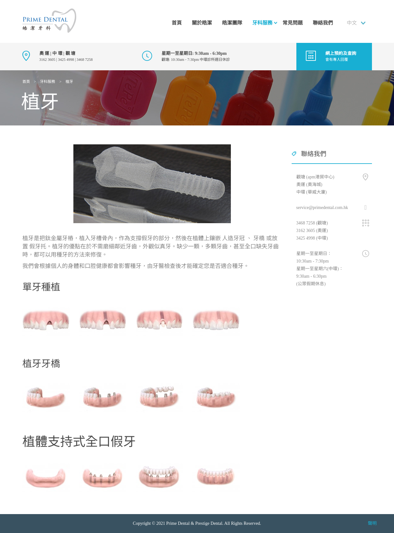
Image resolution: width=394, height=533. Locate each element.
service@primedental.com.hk (322, 207)
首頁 (177, 23)
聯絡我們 (323, 23)
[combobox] (357, 23)
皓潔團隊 (232, 23)
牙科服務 (262, 23)
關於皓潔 (202, 23)
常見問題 (293, 23)
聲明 (372, 523)
